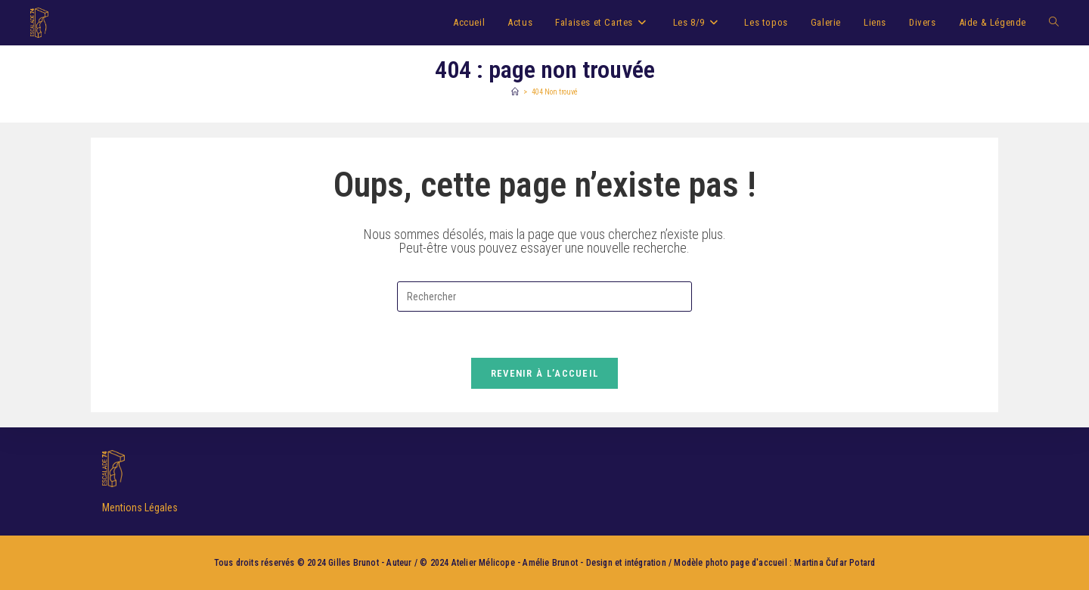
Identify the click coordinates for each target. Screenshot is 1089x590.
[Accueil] (515, 92)
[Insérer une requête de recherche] (544, 296)
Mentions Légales (140, 508)
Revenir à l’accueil (545, 373)
